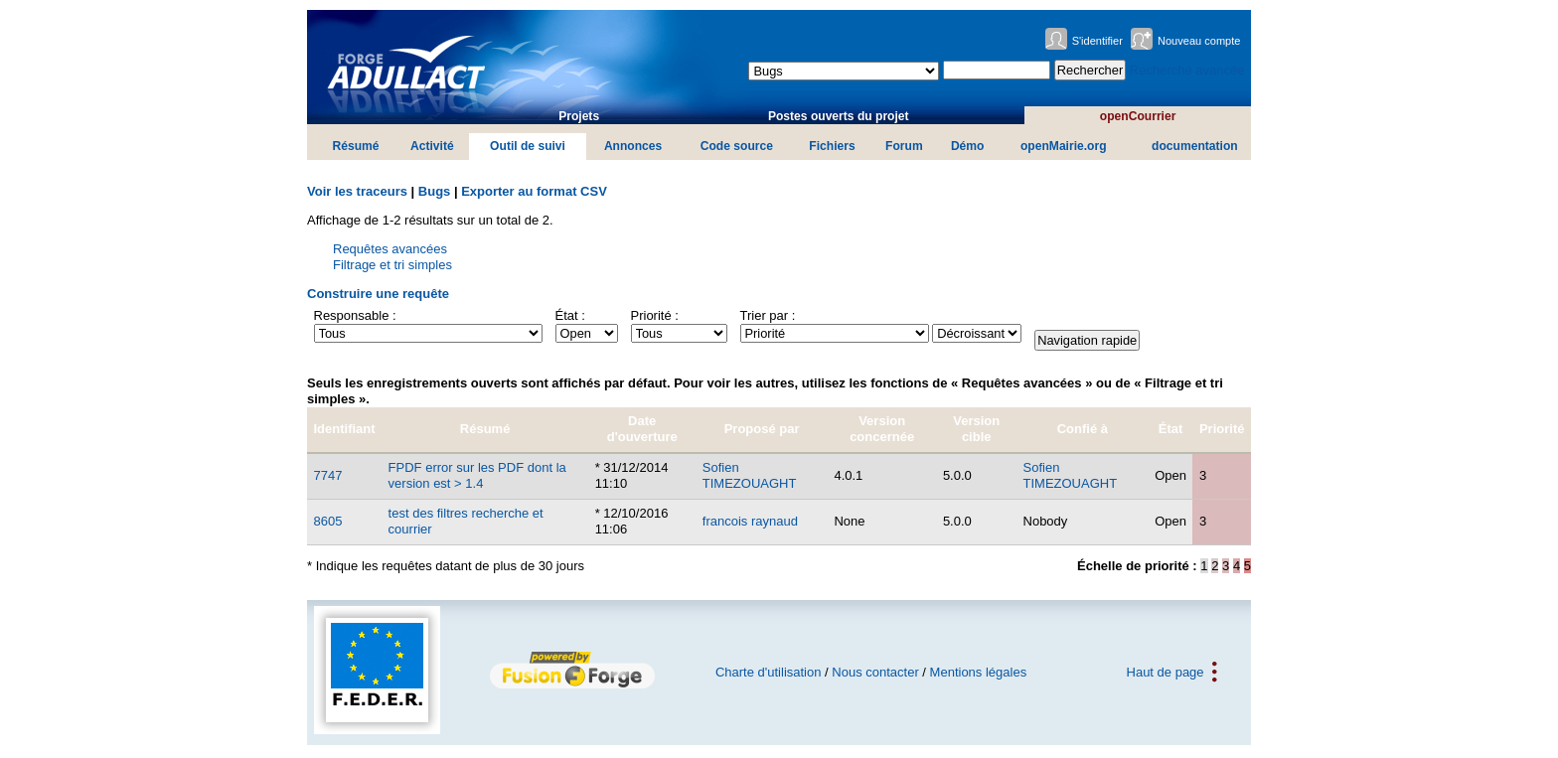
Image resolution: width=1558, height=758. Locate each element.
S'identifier (1097, 41)
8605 (328, 521)
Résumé (356, 146)
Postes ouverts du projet (838, 116)
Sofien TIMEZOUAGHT (749, 475)
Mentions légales (978, 672)
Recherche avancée (1187, 70)
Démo (968, 146)
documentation (1195, 146)
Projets (578, 116)
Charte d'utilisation (768, 672)
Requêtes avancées (390, 248)
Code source (737, 146)
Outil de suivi (527, 146)
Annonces (633, 146)
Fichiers (832, 146)
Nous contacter (875, 672)
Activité (432, 146)
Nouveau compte (1199, 41)
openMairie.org (1063, 146)
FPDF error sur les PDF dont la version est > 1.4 (477, 475)
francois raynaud (750, 521)
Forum (904, 146)
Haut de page (1165, 672)
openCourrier (1138, 116)
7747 (328, 475)
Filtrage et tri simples (392, 264)
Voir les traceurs (357, 191)
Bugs (434, 191)
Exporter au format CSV (534, 191)
